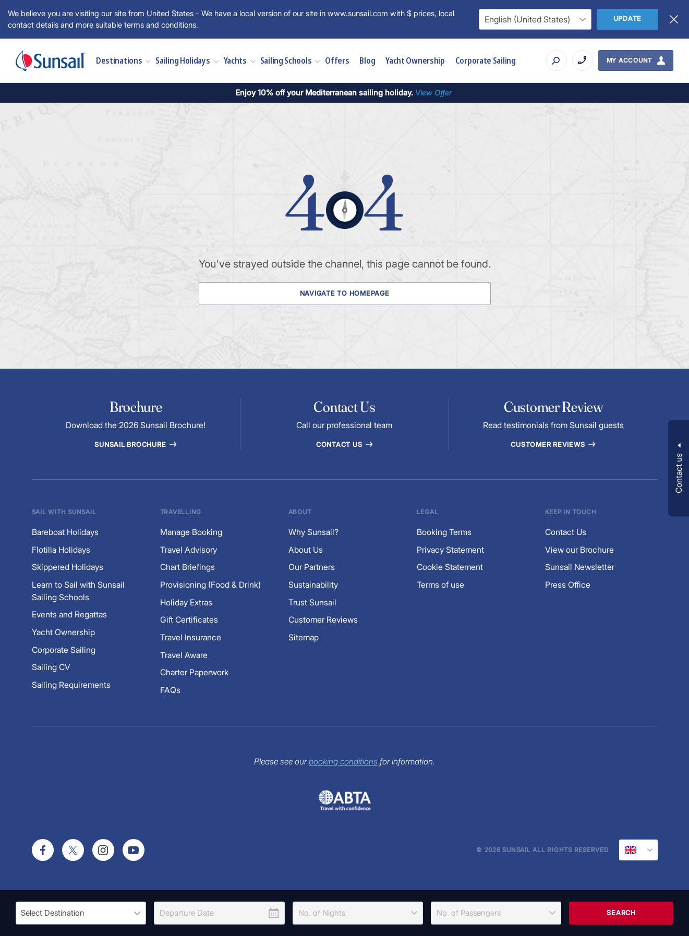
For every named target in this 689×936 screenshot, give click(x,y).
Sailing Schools (286, 60)
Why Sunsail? (313, 532)
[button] (678, 468)
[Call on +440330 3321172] (582, 60)
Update (627, 18)
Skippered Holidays (67, 567)
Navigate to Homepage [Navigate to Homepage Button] (345, 293)
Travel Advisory (188, 550)
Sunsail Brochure (135, 444)
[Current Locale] (638, 850)
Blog (367, 60)
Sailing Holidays (182, 60)
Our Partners (311, 567)
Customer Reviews (323, 620)
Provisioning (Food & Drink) (210, 585)
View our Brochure (579, 550)
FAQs (170, 690)
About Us (305, 550)
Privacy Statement (450, 550)
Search (621, 913)
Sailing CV (51, 667)
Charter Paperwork (194, 672)
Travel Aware (184, 655)
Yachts (235, 60)
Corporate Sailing (485, 60)
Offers (337, 60)
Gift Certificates (189, 620)
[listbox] (81, 913)
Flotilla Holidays (61, 550)
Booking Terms (444, 532)
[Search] (556, 60)
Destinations (119, 60)
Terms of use (440, 585)
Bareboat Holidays (65, 532)
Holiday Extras (186, 602)
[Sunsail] (51, 60)
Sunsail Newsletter (579, 567)
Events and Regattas (69, 614)
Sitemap (303, 637)
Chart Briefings (187, 567)
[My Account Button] (636, 60)
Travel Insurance (190, 637)
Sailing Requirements (71, 685)
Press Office (567, 585)
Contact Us (344, 444)
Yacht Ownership (415, 60)
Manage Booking (191, 532)
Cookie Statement (450, 567)
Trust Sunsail (312, 602)
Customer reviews (553, 444)
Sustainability (313, 585)
